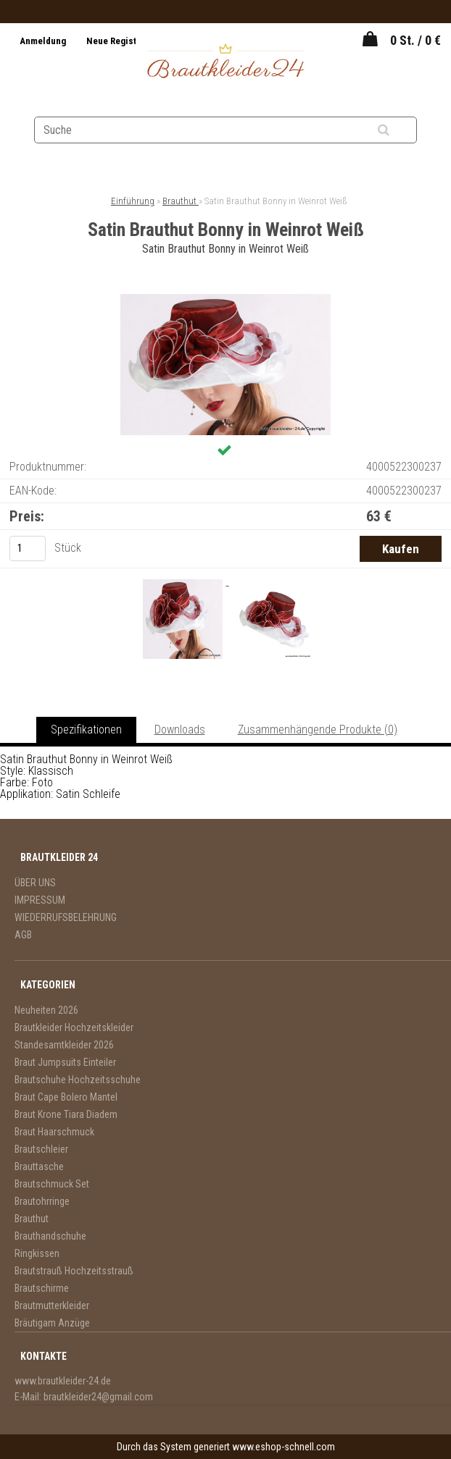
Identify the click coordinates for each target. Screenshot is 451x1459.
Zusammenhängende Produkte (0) (317, 729)
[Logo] (226, 63)
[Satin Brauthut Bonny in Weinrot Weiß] (225, 299)
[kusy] (27, 548)
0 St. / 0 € (415, 40)
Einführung (132, 200)
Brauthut (180, 200)
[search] (401, 130)
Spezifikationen (86, 729)
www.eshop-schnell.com (283, 1446)
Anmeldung (44, 40)
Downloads (179, 729)
